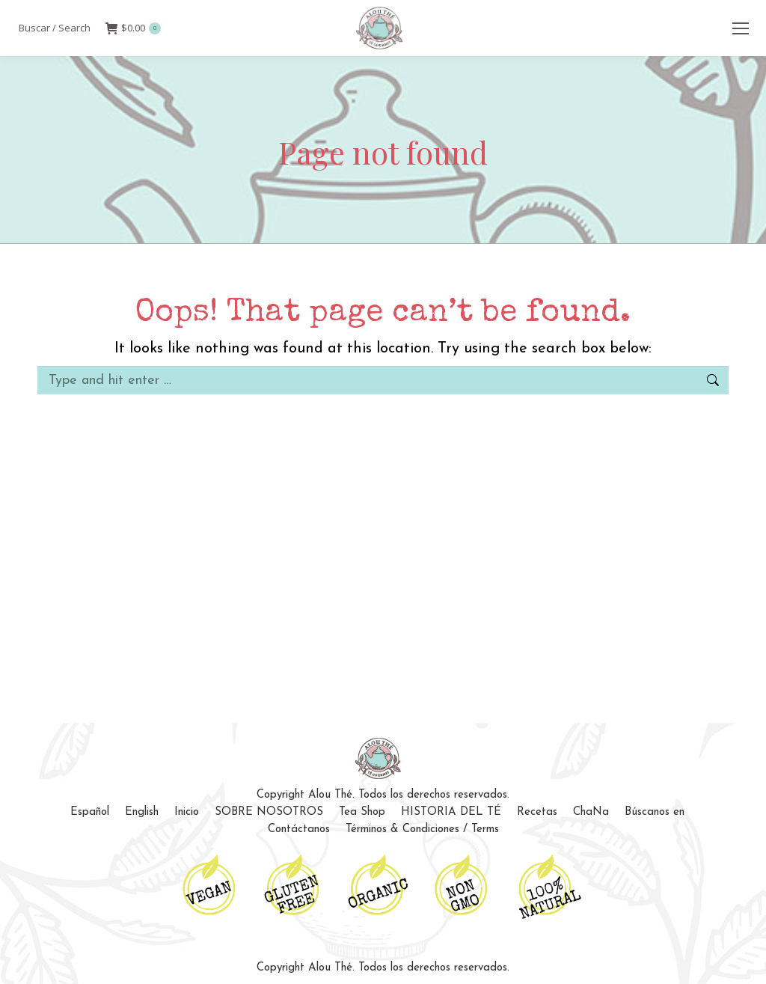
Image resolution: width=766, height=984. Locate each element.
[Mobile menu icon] (740, 28)
